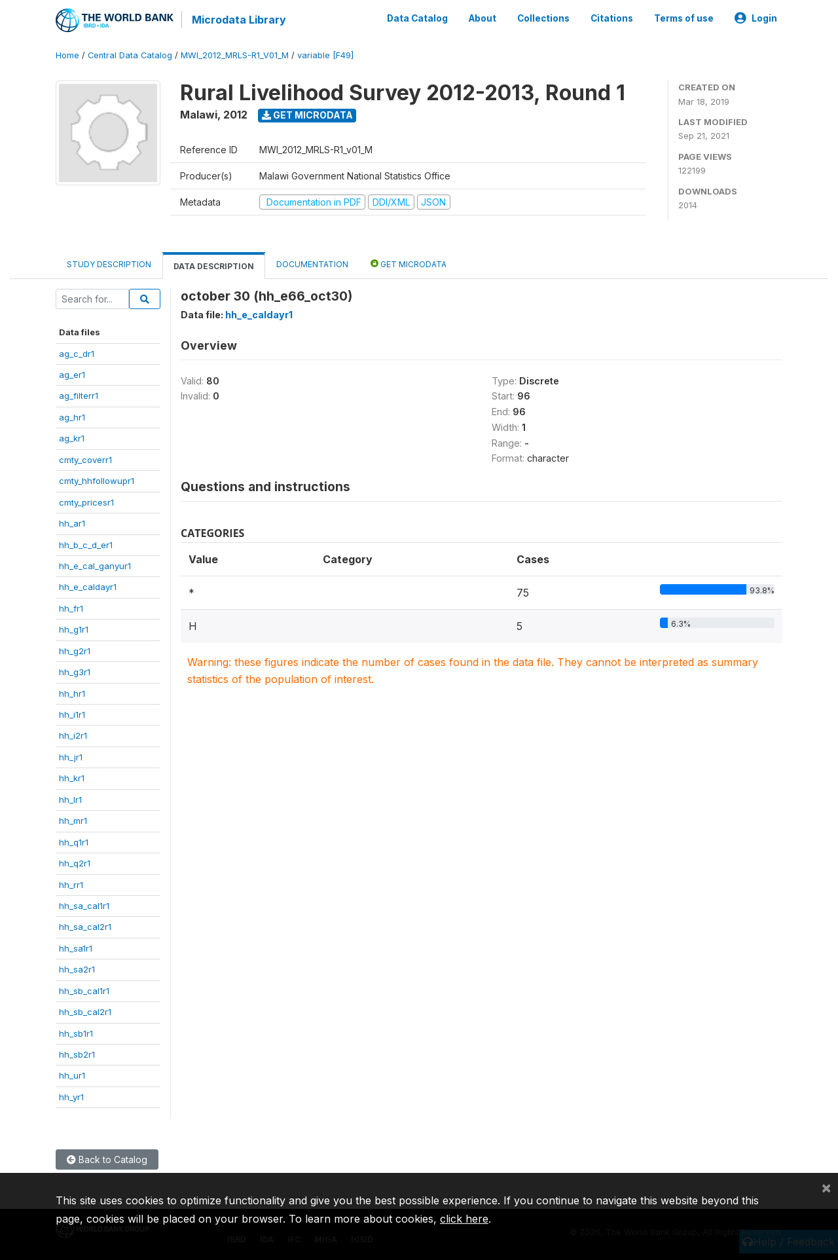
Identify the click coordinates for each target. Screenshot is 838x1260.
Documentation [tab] (312, 264)
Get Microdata (307, 114)
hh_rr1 (71, 885)
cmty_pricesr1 (86, 502)
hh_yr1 (71, 1097)
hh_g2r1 (74, 651)
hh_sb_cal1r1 (84, 991)
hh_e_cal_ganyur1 (95, 566)
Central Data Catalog (130, 55)
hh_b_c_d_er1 (86, 545)
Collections (543, 18)
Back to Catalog (107, 1159)
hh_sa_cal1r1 (84, 905)
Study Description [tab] (109, 264)
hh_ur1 (72, 1075)
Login (756, 18)
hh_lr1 (70, 799)
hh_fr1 (71, 608)
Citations (612, 18)
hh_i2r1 (73, 735)
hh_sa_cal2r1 (85, 926)
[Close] (826, 1187)
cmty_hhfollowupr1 (96, 480)
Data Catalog (417, 18)
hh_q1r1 (73, 842)
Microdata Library (239, 19)
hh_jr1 (70, 757)
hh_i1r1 (72, 714)
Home (67, 55)
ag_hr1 (72, 417)
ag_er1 (72, 374)
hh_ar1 (72, 523)
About (482, 18)
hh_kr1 (71, 778)
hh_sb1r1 (76, 1033)
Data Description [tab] (213, 266)
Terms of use (684, 18)
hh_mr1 (73, 820)
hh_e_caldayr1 (88, 587)
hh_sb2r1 (77, 1054)
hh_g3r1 (74, 672)
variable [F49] (325, 55)
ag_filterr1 (78, 395)
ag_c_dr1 (76, 353)
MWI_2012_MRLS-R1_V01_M (235, 55)
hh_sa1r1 (75, 948)
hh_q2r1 (74, 863)
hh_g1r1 (73, 629)
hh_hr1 (72, 693)
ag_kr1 (71, 438)
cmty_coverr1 (85, 459)
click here (464, 1218)
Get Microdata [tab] (408, 263)
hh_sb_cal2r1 (85, 1012)
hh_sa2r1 (77, 969)
